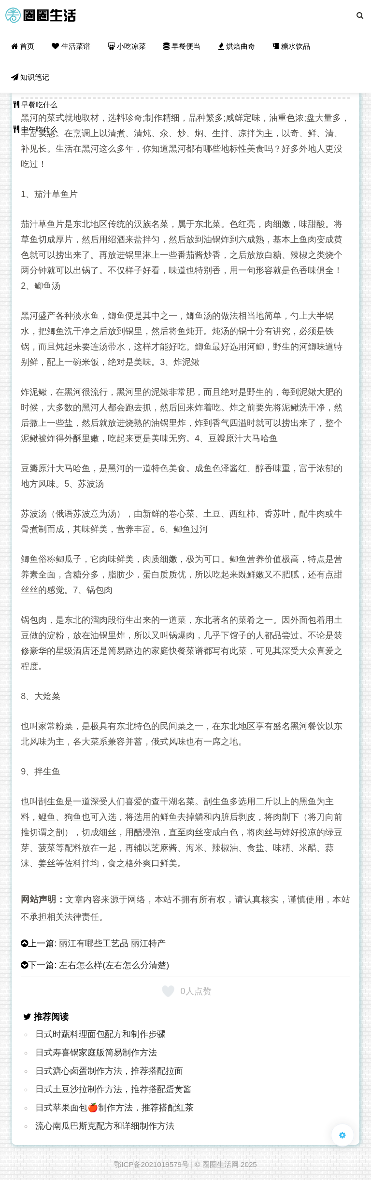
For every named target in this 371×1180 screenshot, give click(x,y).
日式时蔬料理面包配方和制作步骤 (100, 1034)
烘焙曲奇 (236, 46)
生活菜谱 (71, 46)
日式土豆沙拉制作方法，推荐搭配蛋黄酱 (113, 1089)
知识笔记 (30, 77)
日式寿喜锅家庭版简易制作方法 (96, 1052)
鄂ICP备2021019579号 (151, 1164)
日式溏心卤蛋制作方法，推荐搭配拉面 (109, 1071)
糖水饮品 (291, 46)
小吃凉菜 (127, 46)
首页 (22, 46)
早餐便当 (181, 46)
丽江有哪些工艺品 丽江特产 (112, 943)
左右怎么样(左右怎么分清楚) (114, 965)
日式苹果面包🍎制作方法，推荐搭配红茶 (114, 1107)
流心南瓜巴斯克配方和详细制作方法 (104, 1126)
